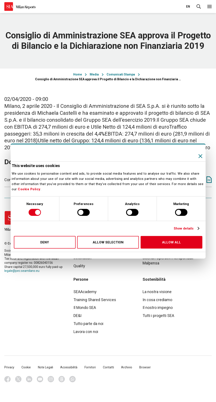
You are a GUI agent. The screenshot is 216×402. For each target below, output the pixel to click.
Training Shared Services (94, 299)
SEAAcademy (85, 291)
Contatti (108, 367)
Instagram (51, 379)
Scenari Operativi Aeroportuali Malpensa (168, 260)
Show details (183, 228)
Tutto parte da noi (88, 323)
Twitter (18, 379)
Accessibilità (68, 367)
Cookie (26, 367)
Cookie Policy (29, 189)
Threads (61, 379)
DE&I (77, 315)
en (188, 6)
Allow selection (108, 242)
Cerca (199, 6)
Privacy (9, 367)
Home (77, 74)
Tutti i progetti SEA (158, 315)
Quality (79, 266)
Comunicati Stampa (121, 74)
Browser (145, 367)
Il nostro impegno (158, 307)
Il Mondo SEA (84, 307)
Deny (44, 242)
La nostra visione (157, 291)
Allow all (171, 242)
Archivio (126, 367)
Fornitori (90, 367)
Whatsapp (72, 379)
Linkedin (29, 379)
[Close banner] (200, 156)
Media (94, 74)
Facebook (7, 379)
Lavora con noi (85, 331)
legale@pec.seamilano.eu (21, 270)
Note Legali (45, 367)
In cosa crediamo (157, 299)
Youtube (40, 379)
